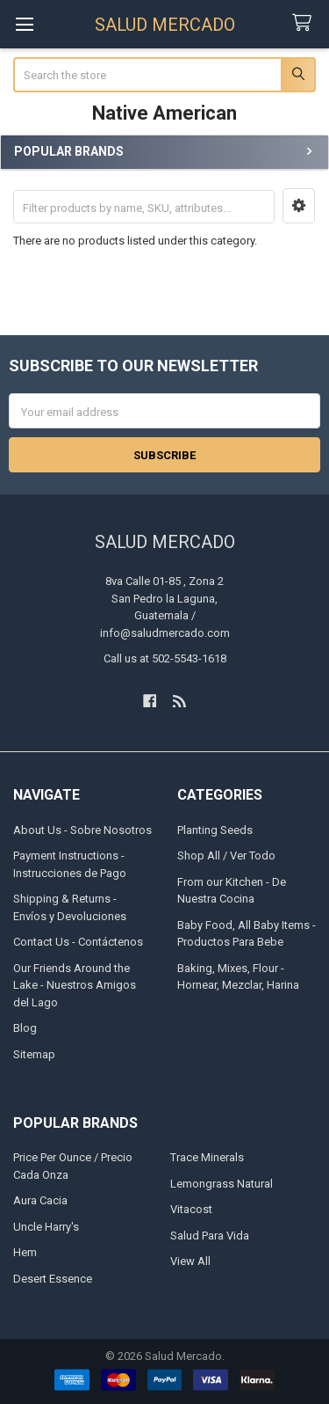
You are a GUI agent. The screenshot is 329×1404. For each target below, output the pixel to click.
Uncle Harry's (46, 1226)
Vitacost (191, 1209)
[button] (299, 205)
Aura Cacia (40, 1200)
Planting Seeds (215, 830)
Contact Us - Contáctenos (78, 941)
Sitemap (34, 1054)
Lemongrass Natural (221, 1183)
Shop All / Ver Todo (226, 855)
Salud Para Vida (209, 1235)
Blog (25, 1028)
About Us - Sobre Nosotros (82, 830)
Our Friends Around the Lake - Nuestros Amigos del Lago (74, 985)
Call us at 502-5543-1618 (165, 658)
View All (190, 1261)
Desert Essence (52, 1278)
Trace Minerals (207, 1157)
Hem (25, 1252)
